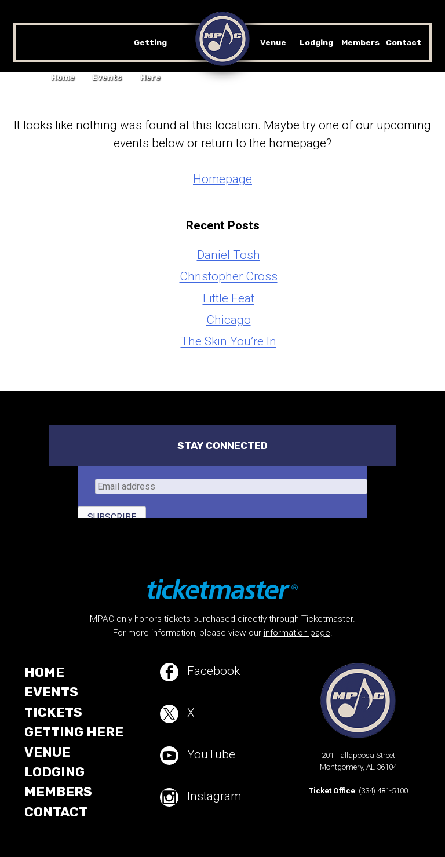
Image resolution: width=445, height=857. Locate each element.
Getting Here (73, 732)
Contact (403, 42)
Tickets (53, 712)
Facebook (200, 672)
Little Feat (228, 298)
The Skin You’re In (228, 341)
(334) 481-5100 (383, 790)
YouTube (197, 755)
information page (297, 633)
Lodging (316, 42)
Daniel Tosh (228, 255)
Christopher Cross (229, 276)
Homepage (222, 179)
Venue (273, 42)
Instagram (200, 797)
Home (63, 77)
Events (107, 77)
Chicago (228, 320)
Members (360, 42)
